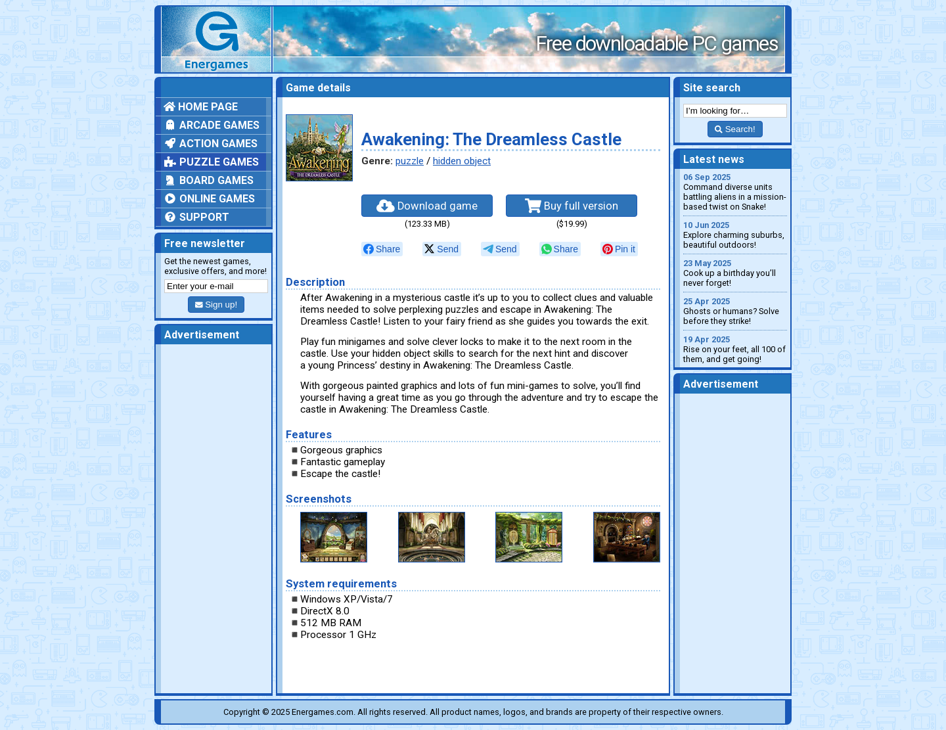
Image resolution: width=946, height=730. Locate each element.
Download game (427, 205)
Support (196, 217)
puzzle (409, 161)
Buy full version (571, 205)
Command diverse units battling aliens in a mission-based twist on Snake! (735, 192)
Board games (209, 180)
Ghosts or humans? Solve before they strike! (735, 311)
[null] (382, 249)
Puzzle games (211, 162)
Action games (211, 143)
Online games (209, 199)
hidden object (462, 161)
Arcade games (211, 125)
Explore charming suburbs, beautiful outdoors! (735, 235)
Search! (735, 129)
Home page (201, 107)
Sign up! (216, 304)
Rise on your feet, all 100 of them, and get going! (735, 349)
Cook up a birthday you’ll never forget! (735, 273)
